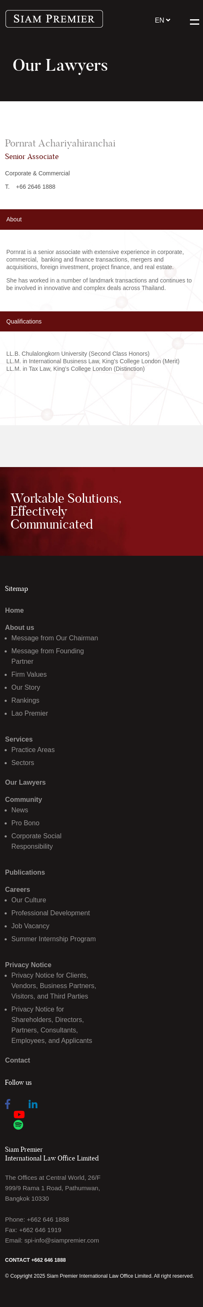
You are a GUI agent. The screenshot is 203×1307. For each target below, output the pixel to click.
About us (19, 627)
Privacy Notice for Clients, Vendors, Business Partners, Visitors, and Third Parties (53, 986)
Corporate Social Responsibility (36, 841)
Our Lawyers (25, 782)
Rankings (25, 700)
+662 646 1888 (48, 1219)
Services (19, 739)
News (19, 810)
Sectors (22, 762)
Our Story (25, 687)
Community (23, 799)
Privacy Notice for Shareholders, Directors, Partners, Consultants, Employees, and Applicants (51, 1025)
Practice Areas (33, 749)
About (14, 219)
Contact (17, 1060)
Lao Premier (29, 713)
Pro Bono (25, 823)
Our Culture (28, 900)
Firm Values (29, 674)
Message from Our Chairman (54, 638)
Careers (17, 889)
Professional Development (50, 913)
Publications (25, 872)
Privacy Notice (28, 964)
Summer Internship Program (53, 938)
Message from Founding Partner (47, 656)
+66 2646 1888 (35, 186)
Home (14, 610)
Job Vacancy (30, 926)
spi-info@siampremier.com (61, 1240)
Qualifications (24, 321)
